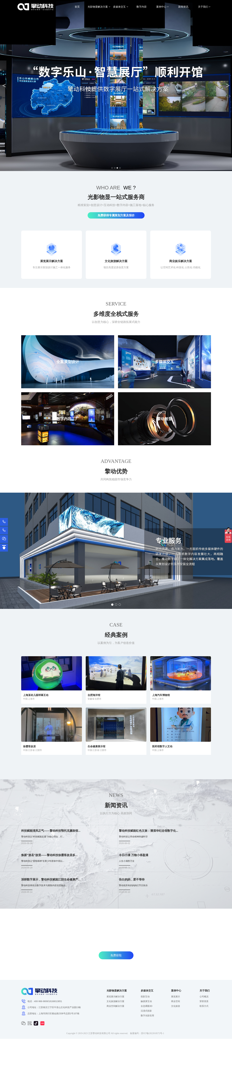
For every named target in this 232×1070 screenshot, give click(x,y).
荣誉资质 (204, 1001)
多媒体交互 (120, 6)
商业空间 (175, 1001)
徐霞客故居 (29, 746)
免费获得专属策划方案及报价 (116, 215)
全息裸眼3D (146, 1006)
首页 (77, 6)
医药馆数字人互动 (162, 746)
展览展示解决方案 (115, 996)
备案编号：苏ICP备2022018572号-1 (147, 1033)
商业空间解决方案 (115, 1006)
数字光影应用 (147, 1015)
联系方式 (204, 1006)
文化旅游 (175, 1006)
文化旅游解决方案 (115, 1001)
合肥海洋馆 (94, 695)
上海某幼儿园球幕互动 (35, 695)
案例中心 (162, 6)
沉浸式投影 (146, 1011)
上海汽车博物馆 (161, 695)
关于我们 (204, 6)
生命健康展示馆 (96, 746)
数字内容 (141, 6)
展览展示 (175, 996)
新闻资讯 (183, 6)
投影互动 (145, 996)
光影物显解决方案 (99, 6)
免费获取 (116, 955)
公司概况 (204, 996)
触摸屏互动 (146, 1001)
